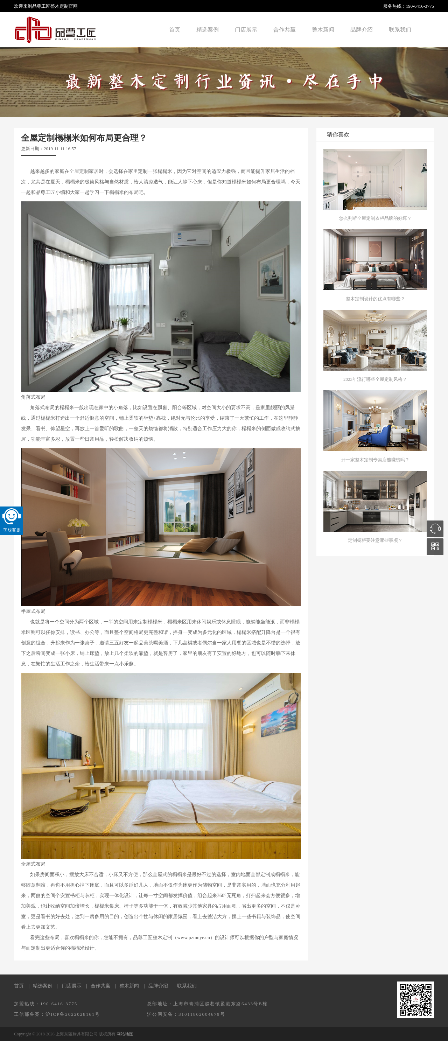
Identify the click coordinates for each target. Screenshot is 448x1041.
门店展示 (246, 30)
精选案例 (207, 30)
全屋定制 (79, 171)
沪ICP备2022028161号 (73, 1014)
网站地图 (125, 1034)
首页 (174, 30)
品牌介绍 (361, 30)
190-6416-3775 (420, 6)
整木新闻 (323, 30)
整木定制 (59, 6)
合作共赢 (284, 30)
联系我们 (400, 30)
